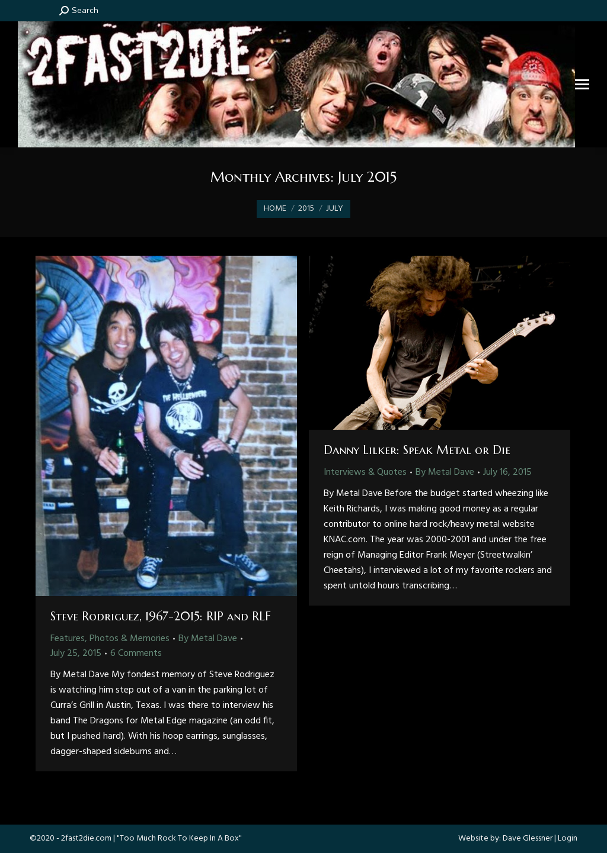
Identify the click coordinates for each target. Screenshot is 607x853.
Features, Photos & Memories (110, 638)
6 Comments (136, 653)
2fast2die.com (86, 838)
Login (567, 838)
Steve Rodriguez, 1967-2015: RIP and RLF (160, 616)
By (207, 639)
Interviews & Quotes (365, 472)
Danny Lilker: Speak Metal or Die (417, 450)
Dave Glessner (527, 838)
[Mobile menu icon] (582, 84)
